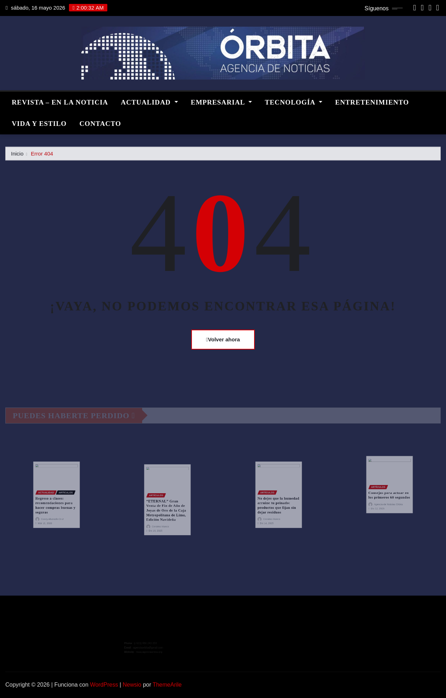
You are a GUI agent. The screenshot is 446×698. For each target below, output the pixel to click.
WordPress (104, 685)
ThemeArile (167, 685)
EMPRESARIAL (221, 102)
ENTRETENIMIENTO (372, 102)
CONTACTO (100, 123)
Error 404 (42, 156)
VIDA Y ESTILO (39, 123)
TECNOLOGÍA (293, 102)
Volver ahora (223, 339)
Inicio (17, 156)
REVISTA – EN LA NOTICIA (60, 102)
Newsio (132, 685)
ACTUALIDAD (149, 102)
